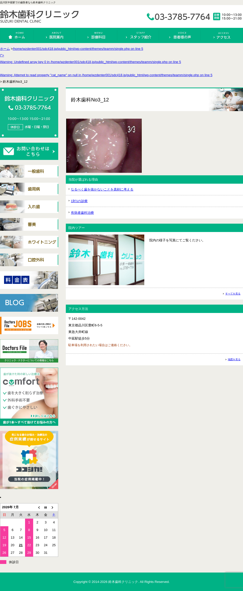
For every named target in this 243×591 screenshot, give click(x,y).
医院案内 (55, 35)
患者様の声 (180, 35)
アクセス (222, 35)
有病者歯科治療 (82, 213)
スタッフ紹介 (138, 35)
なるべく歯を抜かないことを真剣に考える (102, 189)
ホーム (17, 35)
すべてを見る (232, 293)
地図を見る (234, 359)
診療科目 (96, 35)
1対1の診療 (79, 201)
